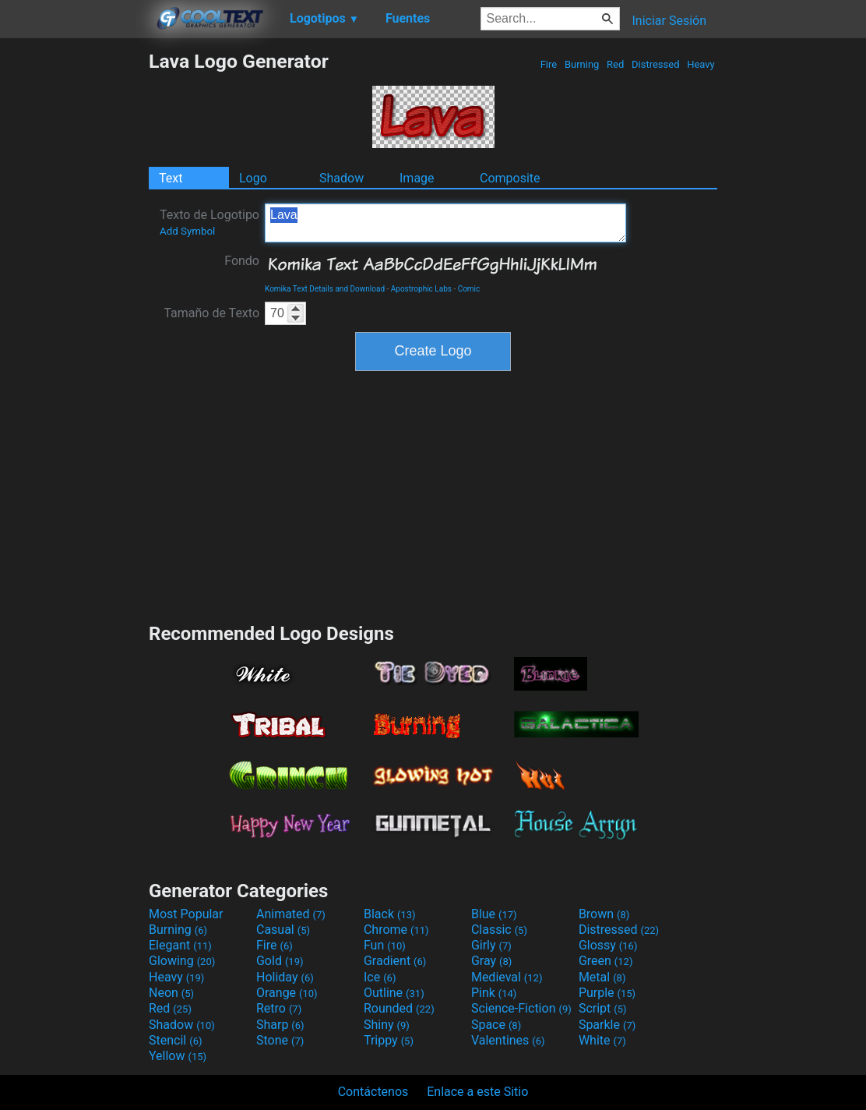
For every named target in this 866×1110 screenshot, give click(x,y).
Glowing (182, 960)
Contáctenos (373, 1091)
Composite (510, 178)
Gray (491, 960)
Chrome (396, 929)
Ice (380, 977)
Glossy (608, 945)
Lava (445, 222)
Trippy (389, 1040)
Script (603, 1008)
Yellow (177, 1055)
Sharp (280, 1024)
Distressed (655, 64)
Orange (287, 992)
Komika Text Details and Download (325, 289)
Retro (278, 1008)
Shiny (387, 1024)
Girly (491, 945)
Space (496, 1024)
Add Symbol (187, 231)
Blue (494, 914)
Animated (291, 914)
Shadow (341, 178)
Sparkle (607, 1024)
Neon (171, 992)
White (602, 1040)
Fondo (241, 260)
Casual (283, 929)
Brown (604, 914)
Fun (385, 945)
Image (417, 178)
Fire (548, 64)
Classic (499, 929)
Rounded (399, 1008)
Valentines (508, 1040)
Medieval (507, 977)
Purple (607, 992)
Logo (253, 178)
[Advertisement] (74, 284)
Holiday (285, 977)
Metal (602, 977)
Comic (469, 289)
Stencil (175, 1040)
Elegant (180, 945)
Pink (494, 992)
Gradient (395, 960)
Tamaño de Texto (211, 313)
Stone (280, 1040)
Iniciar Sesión (669, 20)
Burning (582, 64)
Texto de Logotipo (209, 222)
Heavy (701, 64)
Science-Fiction (521, 1008)
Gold (280, 960)
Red (615, 64)
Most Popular (186, 914)
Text (170, 178)
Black (390, 914)
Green (606, 960)
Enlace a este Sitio (477, 1091)
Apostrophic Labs (421, 289)
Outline (394, 992)
